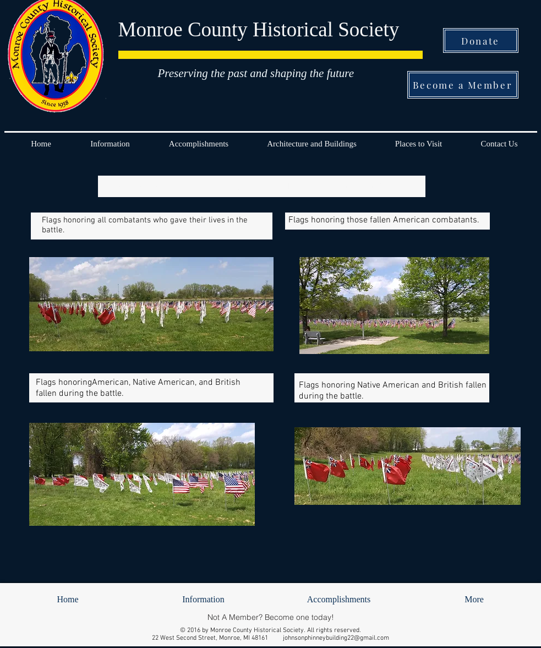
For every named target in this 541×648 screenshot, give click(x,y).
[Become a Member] (462, 85)
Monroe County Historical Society (259, 29)
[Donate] (480, 40)
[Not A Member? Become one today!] (270, 617)
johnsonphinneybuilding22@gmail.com (336, 638)
